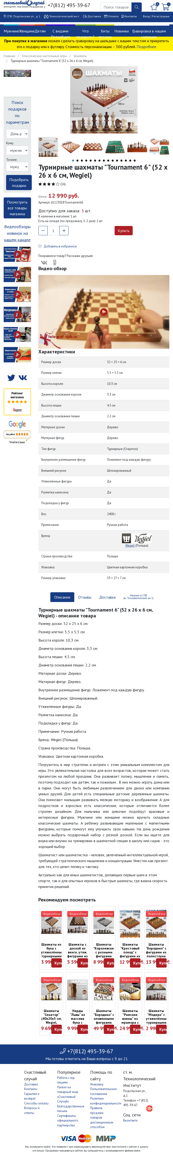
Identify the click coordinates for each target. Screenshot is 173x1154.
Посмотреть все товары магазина (17, 208)
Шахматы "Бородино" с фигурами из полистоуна (156, 950)
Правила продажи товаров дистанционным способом (101, 1117)
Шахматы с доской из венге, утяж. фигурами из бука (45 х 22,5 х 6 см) (77, 954)
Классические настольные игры (44, 56)
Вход (146, 16)
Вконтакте (130, 1120)
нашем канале (17, 240)
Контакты (130, 16)
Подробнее (146, 46)
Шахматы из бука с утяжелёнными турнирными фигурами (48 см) (53, 954)
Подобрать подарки (19, 182)
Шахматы (80, 56)
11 (117, 161)
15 (135, 161)
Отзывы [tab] (84, 597)
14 (130, 161)
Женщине (27, 31)
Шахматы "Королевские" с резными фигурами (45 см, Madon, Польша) (105, 956)
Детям (40, 31)
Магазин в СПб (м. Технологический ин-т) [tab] (138, 597)
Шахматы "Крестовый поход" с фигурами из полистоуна (130, 952)
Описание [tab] (62, 597)
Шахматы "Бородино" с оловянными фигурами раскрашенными (106, 1019)
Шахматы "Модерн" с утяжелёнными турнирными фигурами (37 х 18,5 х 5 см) (158, 1022)
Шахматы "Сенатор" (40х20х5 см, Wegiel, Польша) (51, 1019)
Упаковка (96, 1084)
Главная (9, 56)
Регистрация (160, 16)
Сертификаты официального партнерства (67, 1120)
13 (126, 161)
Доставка (94, 16)
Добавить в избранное (57, 246)
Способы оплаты (36, 1103)
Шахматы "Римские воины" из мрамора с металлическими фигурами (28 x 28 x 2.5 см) (133, 1024)
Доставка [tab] (107, 597)
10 (113, 161)
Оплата (113, 16)
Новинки (121, 31)
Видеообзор (52, 914)
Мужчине (11, 31)
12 (121, 161)
